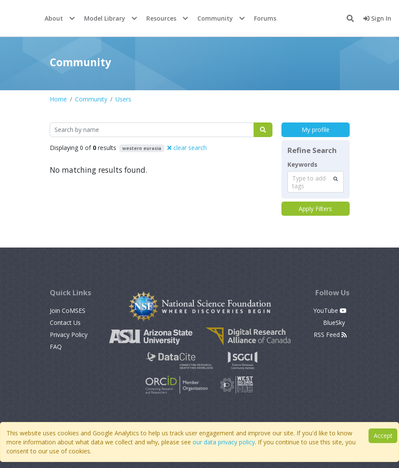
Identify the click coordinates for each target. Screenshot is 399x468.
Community (215, 18)
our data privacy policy (224, 442)
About (54, 18)
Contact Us (65, 322)
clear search (187, 148)
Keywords (302, 164)
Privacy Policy (69, 334)
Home (58, 99)
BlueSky (335, 322)
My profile (315, 129)
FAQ (56, 347)
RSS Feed (330, 334)
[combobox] (315, 182)
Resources (161, 18)
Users (123, 99)
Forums (265, 18)
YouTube (330, 310)
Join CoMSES (67, 310)
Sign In (377, 18)
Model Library (104, 18)
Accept (383, 435)
